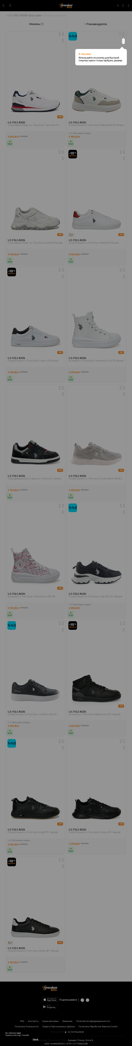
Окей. (36, 1039)
